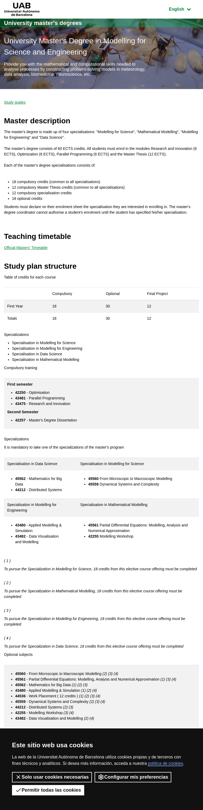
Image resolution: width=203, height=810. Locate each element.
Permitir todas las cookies (48, 790)
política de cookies (165, 763)
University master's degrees (43, 23)
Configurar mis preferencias (133, 777)
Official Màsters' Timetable (25, 248)
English (184, 8)
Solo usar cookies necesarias (52, 777)
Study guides (15, 102)
